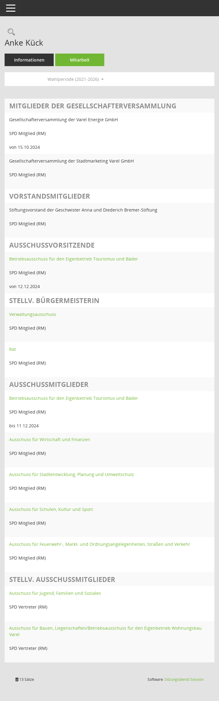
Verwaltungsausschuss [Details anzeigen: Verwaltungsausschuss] (32, 314)
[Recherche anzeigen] (10, 32)
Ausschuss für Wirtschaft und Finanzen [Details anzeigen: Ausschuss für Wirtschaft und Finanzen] (49, 439)
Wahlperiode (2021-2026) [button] (76, 79)
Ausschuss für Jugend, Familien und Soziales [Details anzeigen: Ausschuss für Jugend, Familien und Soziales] (55, 593)
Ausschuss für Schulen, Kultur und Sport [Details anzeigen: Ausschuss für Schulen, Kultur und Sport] (51, 509)
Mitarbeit (80, 60)
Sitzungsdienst (184, 679)
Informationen (29, 60)
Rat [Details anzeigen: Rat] (12, 349)
